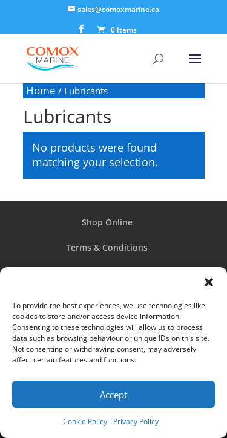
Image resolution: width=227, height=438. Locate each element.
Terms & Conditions (107, 247)
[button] (209, 282)
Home (41, 90)
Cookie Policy (85, 421)
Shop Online (107, 222)
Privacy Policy (136, 421)
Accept (113, 394)
